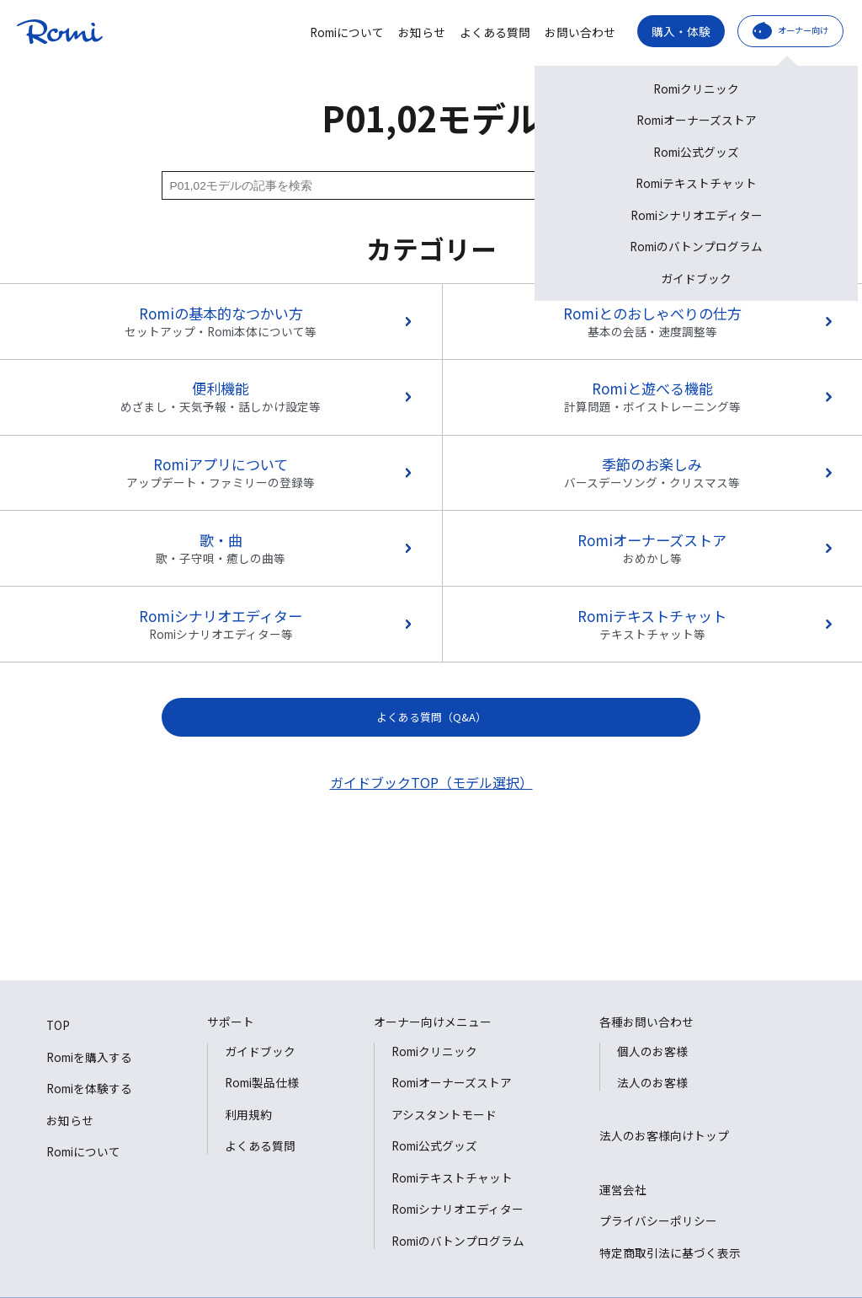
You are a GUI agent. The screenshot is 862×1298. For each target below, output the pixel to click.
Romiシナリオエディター (457, 1208)
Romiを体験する (89, 1088)
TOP (58, 1024)
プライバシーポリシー (658, 1220)
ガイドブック (260, 1051)
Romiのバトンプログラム (457, 1240)
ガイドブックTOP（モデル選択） (431, 782)
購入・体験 (681, 31)
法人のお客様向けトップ (664, 1135)
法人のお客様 (652, 1082)
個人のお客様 (652, 1051)
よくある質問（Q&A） (431, 717)
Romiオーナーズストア (451, 1082)
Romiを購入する (89, 1057)
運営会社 (622, 1189)
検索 (661, 185)
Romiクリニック (434, 1051)
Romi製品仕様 (262, 1082)
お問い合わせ (580, 33)
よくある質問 (495, 33)
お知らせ (421, 33)
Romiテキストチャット (452, 1177)
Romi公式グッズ (434, 1145)
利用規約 (248, 1114)
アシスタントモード (444, 1114)
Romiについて (347, 33)
